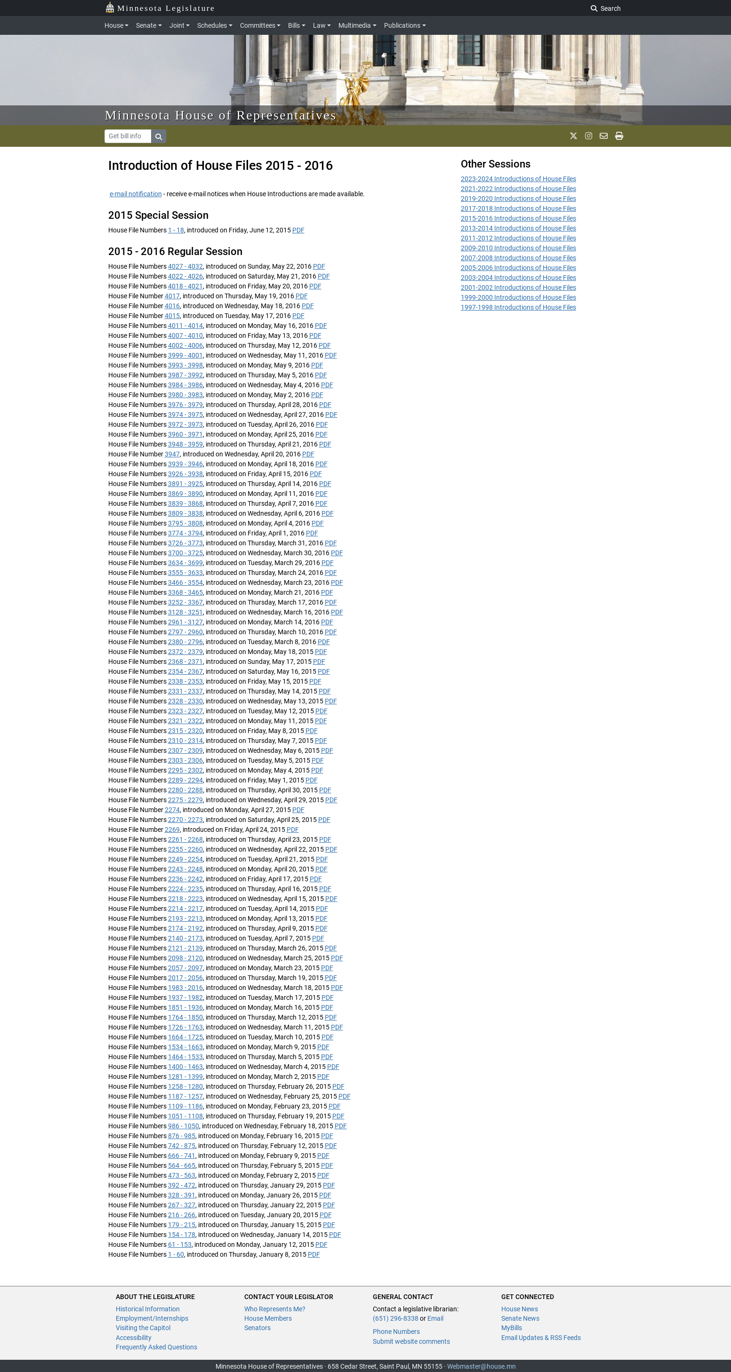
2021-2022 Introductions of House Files (518, 188)
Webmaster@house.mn (481, 1366)
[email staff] (603, 136)
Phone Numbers (396, 1331)
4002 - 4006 (185, 345)
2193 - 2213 (185, 918)
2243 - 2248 (185, 869)
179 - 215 (181, 1224)
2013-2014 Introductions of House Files (518, 228)
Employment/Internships (152, 1318)
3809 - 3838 (185, 513)
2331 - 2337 (185, 691)
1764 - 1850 (185, 1017)
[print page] (619, 136)
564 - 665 (181, 1165)
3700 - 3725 (185, 553)
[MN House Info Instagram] (588, 136)
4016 (172, 306)
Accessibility (134, 1337)
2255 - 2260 (185, 849)
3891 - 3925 (185, 483)
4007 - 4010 (185, 335)
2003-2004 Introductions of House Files (518, 277)
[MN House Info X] (573, 136)
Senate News (520, 1318)
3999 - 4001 (185, 355)
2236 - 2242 (185, 879)
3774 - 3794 (185, 533)
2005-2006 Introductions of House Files (518, 267)
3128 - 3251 (185, 612)
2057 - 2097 (185, 968)
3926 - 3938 (185, 474)
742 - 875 (181, 1145)
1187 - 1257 (185, 1096)
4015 (172, 315)
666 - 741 (181, 1155)
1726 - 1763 (185, 1027)
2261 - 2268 (185, 839)
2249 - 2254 (185, 859)
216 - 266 (181, 1215)
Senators (257, 1328)
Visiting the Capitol (143, 1328)
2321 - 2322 (185, 721)
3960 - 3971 (185, 434)
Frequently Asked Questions (156, 1347)
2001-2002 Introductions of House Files (518, 287)
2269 (172, 829)
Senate (146, 25)
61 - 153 (180, 1244)
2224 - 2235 (185, 889)
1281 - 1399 (185, 1076)
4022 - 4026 (185, 276)
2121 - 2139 (185, 948)
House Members (268, 1318)
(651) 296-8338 (395, 1318)
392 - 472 (181, 1185)
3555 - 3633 (185, 572)
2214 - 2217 (185, 908)
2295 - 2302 (185, 770)
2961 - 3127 (185, 622)
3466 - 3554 (185, 582)
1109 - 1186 (185, 1106)
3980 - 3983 (185, 395)
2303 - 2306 (185, 760)
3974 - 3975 (185, 414)
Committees (257, 25)
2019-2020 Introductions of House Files (518, 198)
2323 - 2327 (185, 711)
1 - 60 (176, 1254)
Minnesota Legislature (160, 7)
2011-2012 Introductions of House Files (518, 238)
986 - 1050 (183, 1126)
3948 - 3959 (185, 444)
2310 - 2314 (185, 740)
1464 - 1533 (185, 1057)
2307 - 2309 (185, 750)
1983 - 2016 (185, 987)
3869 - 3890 (185, 493)
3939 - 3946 (185, 464)
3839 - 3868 (185, 503)
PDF (298, 230)
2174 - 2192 (185, 928)
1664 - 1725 (185, 1037)
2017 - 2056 (185, 977)
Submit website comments (411, 1341)
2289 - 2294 (185, 780)
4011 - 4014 (185, 325)
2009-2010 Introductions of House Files (518, 248)
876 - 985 (181, 1136)
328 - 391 (181, 1195)
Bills (294, 25)
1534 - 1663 (185, 1047)
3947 (172, 454)
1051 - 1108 (185, 1116)
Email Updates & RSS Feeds (541, 1337)
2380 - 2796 (185, 642)
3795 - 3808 (185, 523)
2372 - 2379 (185, 651)
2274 (172, 810)
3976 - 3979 (185, 404)
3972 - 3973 (185, 424)
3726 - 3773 (185, 543)
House (113, 25)
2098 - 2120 (185, 958)
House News (519, 1309)
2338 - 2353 (185, 681)
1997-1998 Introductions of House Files (518, 307)
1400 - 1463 (185, 1066)
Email (435, 1318)
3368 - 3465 (185, 592)
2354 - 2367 (185, 671)
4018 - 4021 (185, 286)
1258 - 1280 (185, 1086)
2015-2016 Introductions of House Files (518, 218)
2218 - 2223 (185, 898)
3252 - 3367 (185, 602)
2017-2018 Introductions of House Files (518, 208)
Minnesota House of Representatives (221, 115)
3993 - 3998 (185, 365)
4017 (172, 296)
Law (319, 25)
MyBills (511, 1328)
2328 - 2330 (185, 701)
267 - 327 (181, 1205)
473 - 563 (181, 1175)
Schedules (212, 25)
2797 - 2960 (185, 632)
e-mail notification (136, 194)
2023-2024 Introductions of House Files (518, 179)
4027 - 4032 (185, 266)
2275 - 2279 (185, 800)
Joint (177, 25)
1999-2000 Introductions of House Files (518, 297)
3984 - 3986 (185, 385)
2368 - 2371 (185, 661)
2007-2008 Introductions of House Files (518, 258)
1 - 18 (176, 230)
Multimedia (354, 25)
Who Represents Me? (274, 1309)
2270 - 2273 (185, 819)
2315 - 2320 (185, 730)
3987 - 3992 (185, 375)
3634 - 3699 (185, 562)
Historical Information (148, 1309)
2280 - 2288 (185, 790)
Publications (402, 25)
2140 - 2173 (185, 938)
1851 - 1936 (185, 1007)
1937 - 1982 (185, 997)
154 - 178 (181, 1234)
